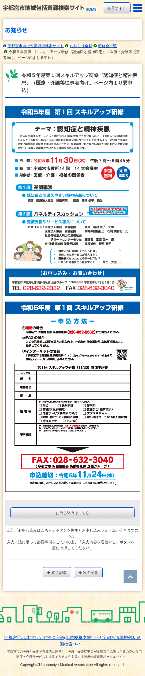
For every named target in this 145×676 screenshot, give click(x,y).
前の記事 (57, 572)
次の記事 (88, 572)
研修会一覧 (107, 46)
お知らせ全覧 (81, 46)
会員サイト (116, 8)
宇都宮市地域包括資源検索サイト (36, 46)
